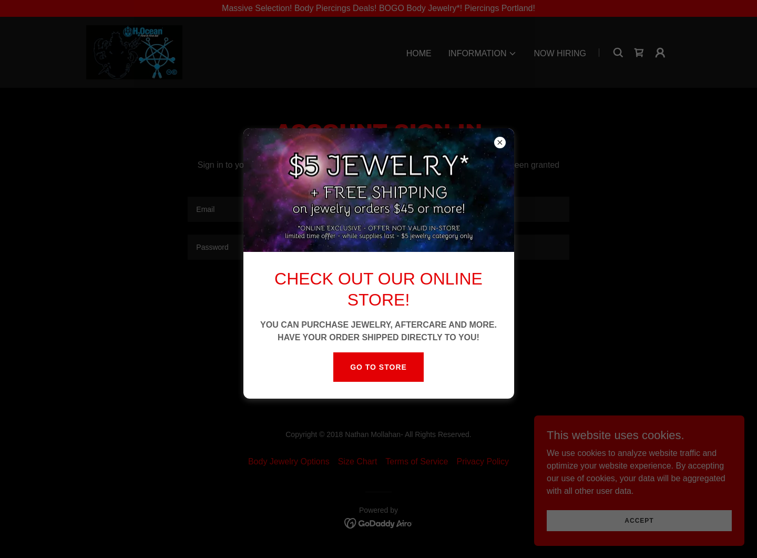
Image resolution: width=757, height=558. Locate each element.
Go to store (378, 367)
